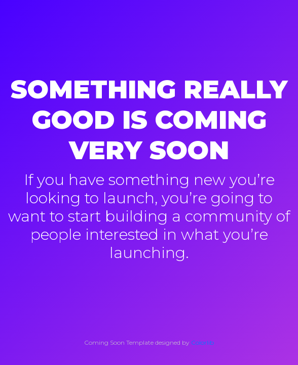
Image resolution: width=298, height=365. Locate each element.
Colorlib (202, 342)
